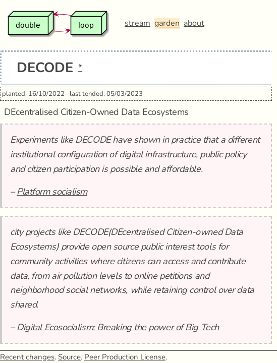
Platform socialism (52, 192)
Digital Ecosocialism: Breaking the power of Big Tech (118, 327)
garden (167, 23)
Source (69, 357)
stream (137, 23)
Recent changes (27, 357)
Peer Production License (124, 357)
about (194, 23)
